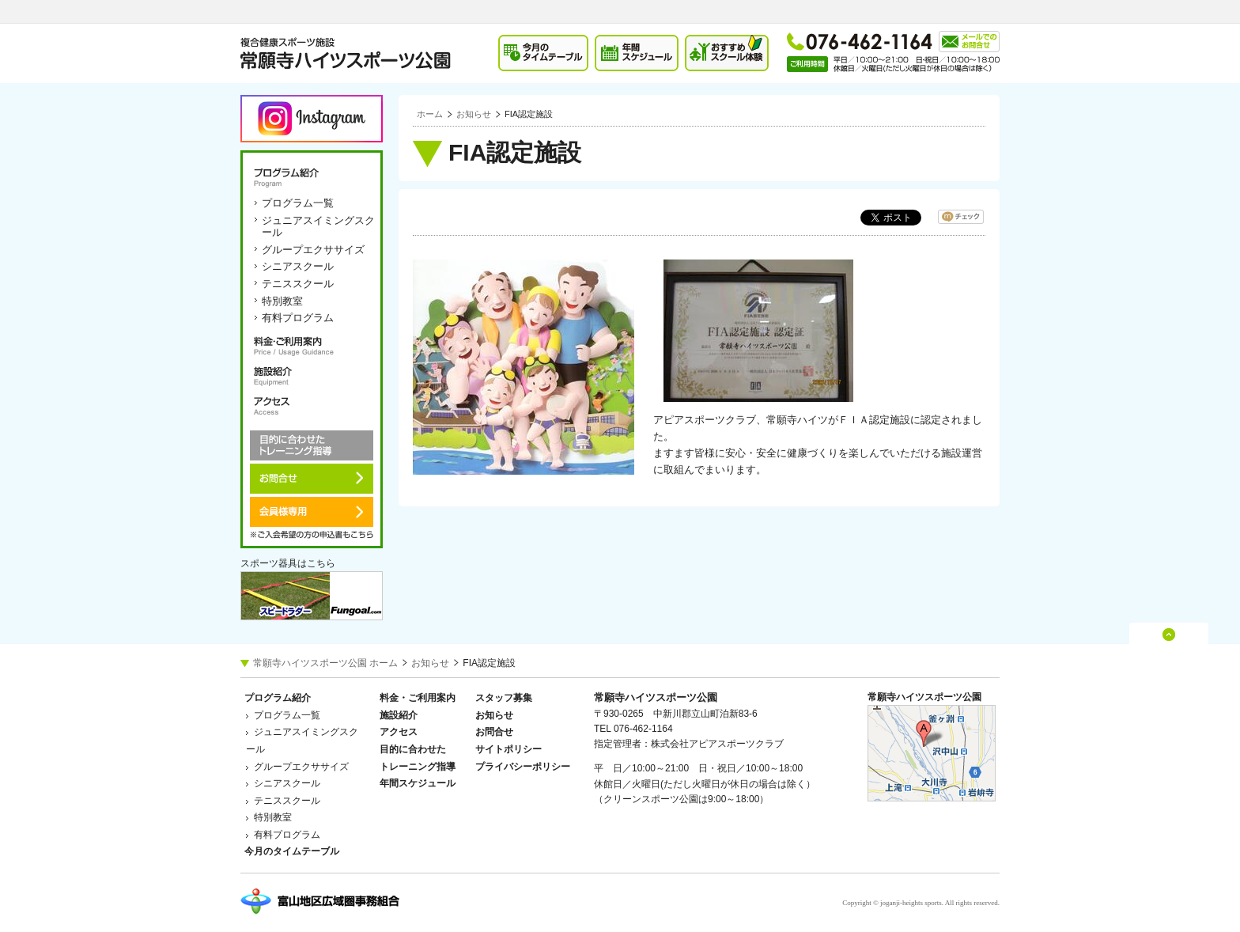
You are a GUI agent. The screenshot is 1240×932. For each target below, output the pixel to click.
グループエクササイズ (313, 250)
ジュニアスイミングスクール (318, 226)
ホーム (430, 114)
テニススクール (298, 284)
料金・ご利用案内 (311, 346)
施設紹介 (311, 376)
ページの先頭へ (1169, 649)
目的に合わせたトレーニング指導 (311, 445)
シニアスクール (298, 266)
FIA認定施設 (529, 114)
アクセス (311, 406)
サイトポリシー (508, 749)
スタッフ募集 (503, 697)
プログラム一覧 (298, 203)
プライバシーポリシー (522, 766)
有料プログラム (298, 318)
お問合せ (311, 479)
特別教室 (282, 301)
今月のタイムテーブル (291, 851)
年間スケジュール (418, 783)
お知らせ (473, 114)
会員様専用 (311, 512)
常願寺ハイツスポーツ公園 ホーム (325, 663)
